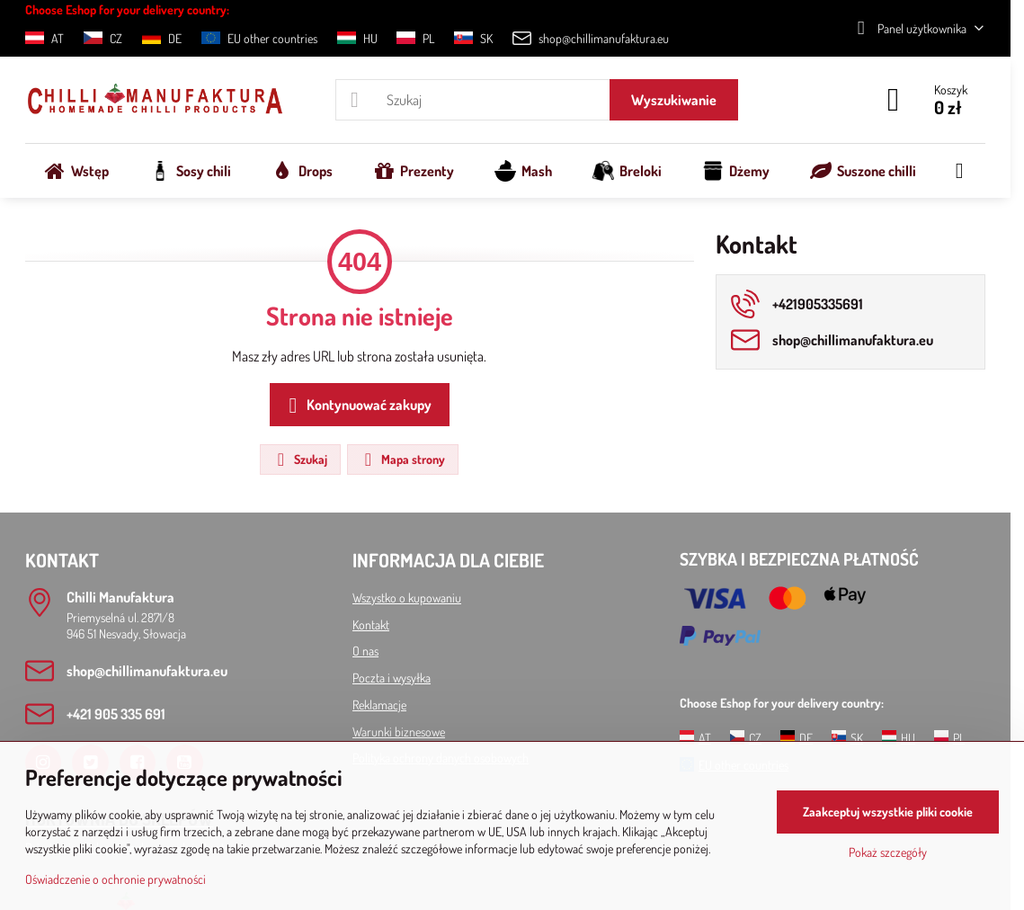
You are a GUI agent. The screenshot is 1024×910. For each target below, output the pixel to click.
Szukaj (299, 459)
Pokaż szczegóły (888, 852)
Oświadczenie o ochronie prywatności (115, 879)
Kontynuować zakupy (357, 405)
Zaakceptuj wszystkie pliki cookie (888, 811)
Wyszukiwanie (674, 100)
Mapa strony (402, 459)
